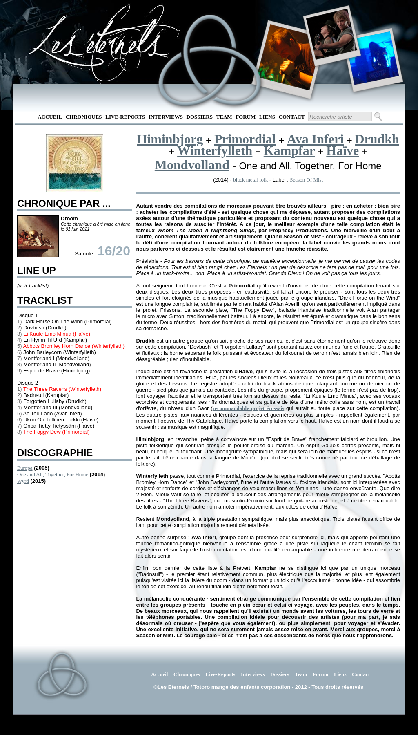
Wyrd (23, 481)
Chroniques (84, 117)
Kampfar (289, 150)
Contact (292, 117)
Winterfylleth (214, 150)
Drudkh (377, 139)
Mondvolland (192, 164)
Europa (25, 468)
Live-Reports (125, 117)
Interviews (166, 117)
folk (263, 180)
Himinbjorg (170, 139)
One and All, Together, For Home (52, 474)
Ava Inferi (315, 139)
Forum (246, 117)
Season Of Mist (306, 180)
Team (224, 117)
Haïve (342, 150)
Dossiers (200, 117)
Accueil (50, 117)
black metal (245, 180)
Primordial (245, 139)
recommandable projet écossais (249, 408)
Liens (267, 117)
